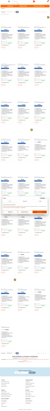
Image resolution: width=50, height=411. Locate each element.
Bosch (29, 358)
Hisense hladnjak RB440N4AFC (6, 102)
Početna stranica (3, 3)
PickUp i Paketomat (28, 394)
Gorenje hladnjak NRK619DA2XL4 (23, 27)
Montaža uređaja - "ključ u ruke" (30, 396)
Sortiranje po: (3, 11)
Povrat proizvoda (4, 401)
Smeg (21, 358)
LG (34, 358)
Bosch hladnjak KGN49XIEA (39, 252)
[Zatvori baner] (46, 198)
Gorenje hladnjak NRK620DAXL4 (6, 177)
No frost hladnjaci (42, 359)
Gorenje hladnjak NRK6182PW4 (23, 64)
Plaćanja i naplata (4, 391)
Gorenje (32, 358)
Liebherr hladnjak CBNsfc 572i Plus (24, 214)
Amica (36, 358)
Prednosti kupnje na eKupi (5, 383)
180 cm (28, 361)
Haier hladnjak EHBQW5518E (6, 139)
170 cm (30, 361)
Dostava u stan (28, 393)
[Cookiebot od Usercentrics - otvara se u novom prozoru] (40, 198)
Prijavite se (32, 372)
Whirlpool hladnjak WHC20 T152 (39, 27)
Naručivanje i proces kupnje (5, 393)
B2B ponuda (27, 387)
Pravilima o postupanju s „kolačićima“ (18, 207)
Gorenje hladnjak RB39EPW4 (39, 102)
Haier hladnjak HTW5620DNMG (23, 177)
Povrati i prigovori (4, 400)
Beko (27, 358)
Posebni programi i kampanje (30, 386)
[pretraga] (34, 1)
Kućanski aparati (9, 3)
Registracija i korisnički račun (30, 383)
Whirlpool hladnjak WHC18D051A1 (7, 289)
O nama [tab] (40, 201)
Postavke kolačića (25, 211)
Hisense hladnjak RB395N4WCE (6, 27)
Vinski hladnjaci (30, 359)
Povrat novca (3, 403)
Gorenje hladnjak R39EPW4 (22, 289)
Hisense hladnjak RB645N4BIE (39, 177)
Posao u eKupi (3, 384)
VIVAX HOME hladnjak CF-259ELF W (24, 252)
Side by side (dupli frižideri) (23, 359)
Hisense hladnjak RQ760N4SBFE (23, 102)
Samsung (24, 358)
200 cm (25, 361)
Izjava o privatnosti (28, 401)
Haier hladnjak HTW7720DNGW (39, 289)
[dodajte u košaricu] (3, 47)
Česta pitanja (28, 381)
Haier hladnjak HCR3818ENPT (6, 214)
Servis (2, 404)
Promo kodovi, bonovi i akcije (5, 396)
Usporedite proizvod (5, 82)
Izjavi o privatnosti (6, 207)
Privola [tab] (10, 201)
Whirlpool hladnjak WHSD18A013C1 (24, 139)
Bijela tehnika (14, 3)
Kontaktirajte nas (28, 403)
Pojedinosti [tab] (25, 201)
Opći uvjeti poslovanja (29, 400)
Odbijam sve (10, 211)
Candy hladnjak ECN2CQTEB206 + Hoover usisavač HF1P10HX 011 (8, 65)
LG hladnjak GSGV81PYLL (5, 327)
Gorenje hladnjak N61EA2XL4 (39, 214)
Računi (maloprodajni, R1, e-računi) (6, 394)
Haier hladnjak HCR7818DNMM (39, 64)
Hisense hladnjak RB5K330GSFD (6, 252)
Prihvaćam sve (39, 211)
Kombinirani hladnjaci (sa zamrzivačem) (12, 359)
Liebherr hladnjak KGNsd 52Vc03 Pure (40, 139)
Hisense (19, 358)
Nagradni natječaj (4, 386)
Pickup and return (4, 406)
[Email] (21, 373)
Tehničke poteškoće (29, 384)
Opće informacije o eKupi (5, 381)
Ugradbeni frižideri (36, 359)
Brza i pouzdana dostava (29, 391)
